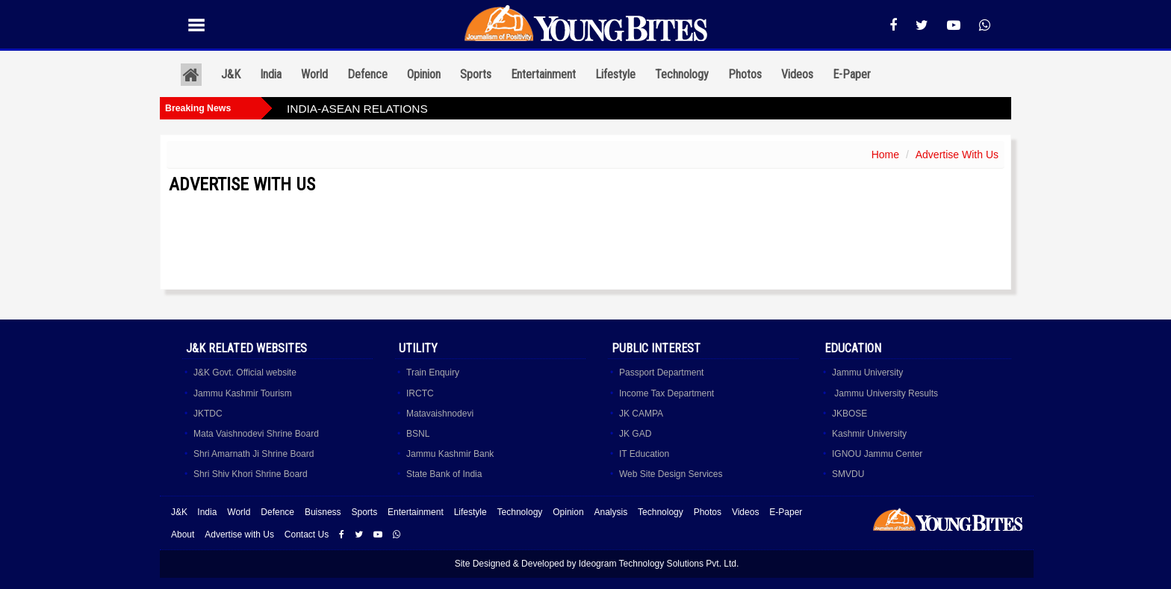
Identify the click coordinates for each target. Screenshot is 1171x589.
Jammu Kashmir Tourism (242, 393)
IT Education (644, 454)
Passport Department (661, 372)
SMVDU (848, 474)
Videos (797, 74)
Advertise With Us (957, 155)
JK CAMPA (641, 413)
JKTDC (208, 413)
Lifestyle (615, 74)
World (314, 74)
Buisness (323, 512)
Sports (475, 74)
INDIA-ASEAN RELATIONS (357, 108)
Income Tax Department (666, 393)
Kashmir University (869, 433)
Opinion (424, 74)
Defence (367, 74)
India (271, 74)
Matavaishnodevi (439, 413)
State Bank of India (444, 474)
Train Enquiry (432, 372)
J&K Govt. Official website (244, 372)
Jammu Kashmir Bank (450, 454)
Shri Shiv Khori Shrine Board (250, 474)
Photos (745, 74)
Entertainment (543, 74)
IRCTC (420, 393)
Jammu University (867, 372)
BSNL (417, 433)
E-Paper (852, 74)
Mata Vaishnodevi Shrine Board (256, 433)
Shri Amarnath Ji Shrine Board (253, 454)
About (182, 534)
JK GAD (635, 433)
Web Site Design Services (671, 474)
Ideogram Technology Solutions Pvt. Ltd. (659, 563)
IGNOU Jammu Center (877, 454)
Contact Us (307, 534)
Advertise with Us (239, 534)
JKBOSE (849, 413)
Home (885, 155)
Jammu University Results (885, 393)
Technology (682, 74)
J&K (230, 74)
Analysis (610, 512)
